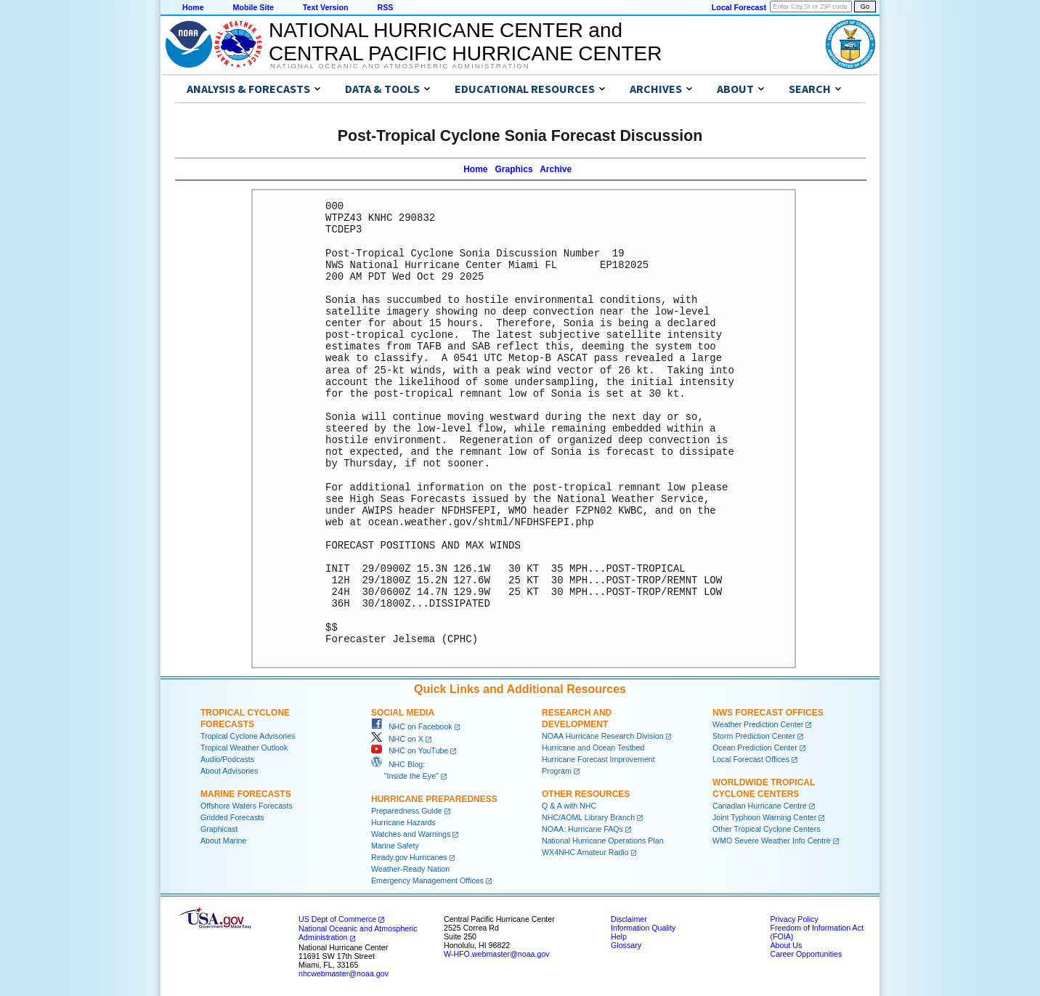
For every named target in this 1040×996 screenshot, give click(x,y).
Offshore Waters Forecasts (246, 805)
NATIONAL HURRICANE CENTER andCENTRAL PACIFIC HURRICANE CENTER (465, 42)
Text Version (326, 7)
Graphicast (219, 829)
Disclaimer (629, 919)
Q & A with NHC (569, 805)
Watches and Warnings (410, 834)
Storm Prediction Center (753, 736)
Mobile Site (253, 7)
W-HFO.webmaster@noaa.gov (497, 954)
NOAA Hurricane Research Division (603, 736)
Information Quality (643, 927)
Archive (556, 169)
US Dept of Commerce (337, 919)
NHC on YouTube (409, 750)
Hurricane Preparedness (434, 799)
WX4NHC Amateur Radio (585, 852)
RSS (385, 7)
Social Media (402, 713)
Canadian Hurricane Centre (759, 805)
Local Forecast (739, 7)
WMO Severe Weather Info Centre (771, 840)
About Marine (223, 840)
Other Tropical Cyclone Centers (766, 829)
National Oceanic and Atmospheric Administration (399, 66)
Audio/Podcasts (227, 759)
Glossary (626, 945)
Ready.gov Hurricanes (409, 857)
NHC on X (397, 738)
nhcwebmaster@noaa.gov (343, 973)
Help (619, 936)
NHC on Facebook (411, 726)
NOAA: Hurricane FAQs (582, 829)
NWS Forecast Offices (768, 713)
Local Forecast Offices (750, 759)
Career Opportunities (806, 954)
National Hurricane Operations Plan (603, 840)
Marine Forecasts (245, 794)
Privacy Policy (794, 919)
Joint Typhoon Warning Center (764, 817)
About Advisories (229, 770)
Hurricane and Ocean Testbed (593, 747)
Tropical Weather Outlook (244, 747)
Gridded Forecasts (232, 817)
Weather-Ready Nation (410, 869)
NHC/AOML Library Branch (588, 817)
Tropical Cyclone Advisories (248, 736)
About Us (786, 945)
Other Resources (586, 794)
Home (193, 7)
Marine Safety (395, 845)
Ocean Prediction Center (754, 747)
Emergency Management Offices (427, 880)
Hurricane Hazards (403, 822)
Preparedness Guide (406, 810)
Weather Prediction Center (757, 724)
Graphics (514, 169)
